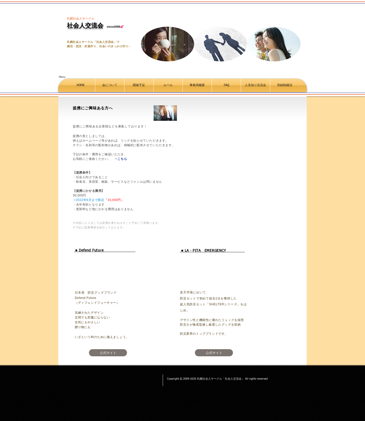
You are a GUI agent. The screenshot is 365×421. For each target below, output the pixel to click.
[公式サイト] (108, 352)
